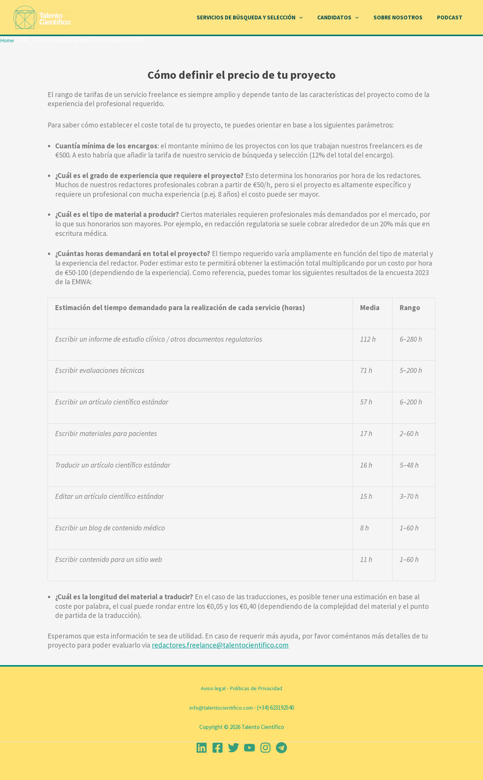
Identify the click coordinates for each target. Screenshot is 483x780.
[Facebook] (217, 747)
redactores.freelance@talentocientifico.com (220, 644)
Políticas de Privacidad (256, 688)
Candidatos (346, 17)
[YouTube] (249, 747)
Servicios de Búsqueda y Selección (261, 17)
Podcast (451, 17)
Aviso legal (213, 688)
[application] (310, 17)
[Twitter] (233, 747)
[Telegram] (281, 747)
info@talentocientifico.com (221, 707)
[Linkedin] (201, 747)
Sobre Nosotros (402, 17)
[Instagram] (265, 747)
